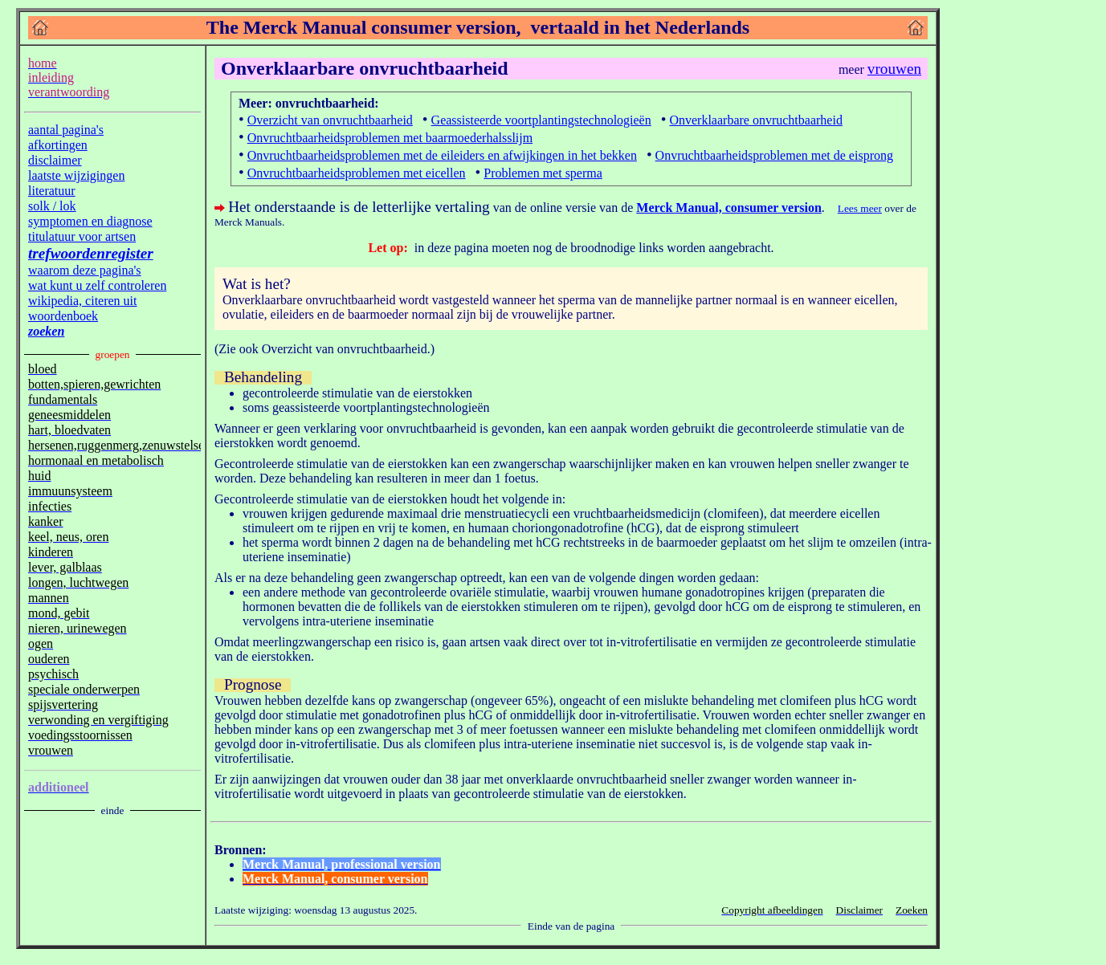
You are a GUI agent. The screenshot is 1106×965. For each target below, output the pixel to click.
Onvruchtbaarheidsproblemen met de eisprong (774, 155)
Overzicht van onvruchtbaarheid (330, 120)
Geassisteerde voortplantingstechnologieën (541, 120)
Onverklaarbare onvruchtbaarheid (755, 120)
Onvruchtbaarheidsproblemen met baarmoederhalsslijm (390, 138)
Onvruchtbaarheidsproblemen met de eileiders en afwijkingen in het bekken (442, 155)
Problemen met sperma (543, 173)
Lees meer (860, 208)
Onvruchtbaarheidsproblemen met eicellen (356, 173)
